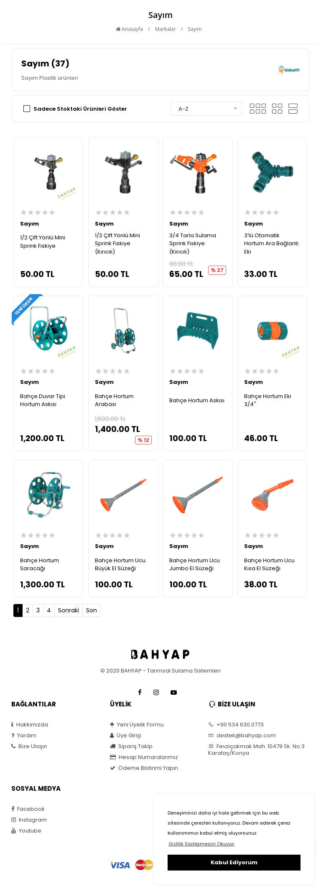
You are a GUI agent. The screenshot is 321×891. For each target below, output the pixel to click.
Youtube (26, 831)
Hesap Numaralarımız (144, 757)
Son (91, 610)
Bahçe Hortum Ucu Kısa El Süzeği (269, 564)
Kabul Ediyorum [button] (234, 862)
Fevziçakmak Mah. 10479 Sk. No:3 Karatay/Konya (256, 749)
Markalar (165, 29)
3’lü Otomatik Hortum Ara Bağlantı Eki (271, 243)
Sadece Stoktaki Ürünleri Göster (80, 109)
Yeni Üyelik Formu (137, 724)
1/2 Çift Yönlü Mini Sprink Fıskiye (42, 242)
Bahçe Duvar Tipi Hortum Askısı (42, 400)
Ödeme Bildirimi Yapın (144, 768)
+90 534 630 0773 (236, 724)
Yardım (23, 735)
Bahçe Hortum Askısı (196, 400)
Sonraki (68, 610)
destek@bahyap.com (242, 735)
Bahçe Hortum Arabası (114, 400)
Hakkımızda (29, 724)
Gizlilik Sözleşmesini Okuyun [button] (201, 843)
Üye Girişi (125, 735)
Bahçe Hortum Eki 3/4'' (267, 400)
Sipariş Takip (131, 746)
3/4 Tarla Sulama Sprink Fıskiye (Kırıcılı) (192, 243)
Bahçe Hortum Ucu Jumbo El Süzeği (194, 564)
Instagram (29, 820)
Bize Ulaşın (29, 746)
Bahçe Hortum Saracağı (39, 564)
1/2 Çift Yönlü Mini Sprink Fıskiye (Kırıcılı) (117, 243)
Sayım (194, 29)
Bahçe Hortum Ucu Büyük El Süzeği (120, 564)
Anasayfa (129, 29)
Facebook (28, 809)
